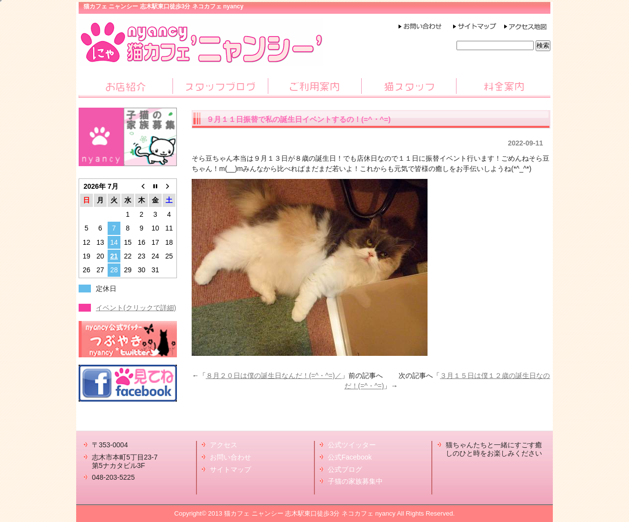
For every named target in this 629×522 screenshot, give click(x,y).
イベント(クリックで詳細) (136, 308)
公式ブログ (345, 469)
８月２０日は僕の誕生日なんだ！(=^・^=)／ (274, 375)
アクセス (223, 445)
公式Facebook (350, 457)
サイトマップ (230, 469)
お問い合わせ (230, 457)
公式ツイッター (352, 445)
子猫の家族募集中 (355, 481)
